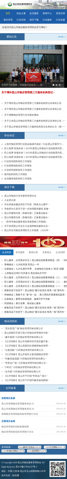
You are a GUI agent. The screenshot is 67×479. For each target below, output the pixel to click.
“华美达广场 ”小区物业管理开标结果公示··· (25, 363)
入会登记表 (10, 200)
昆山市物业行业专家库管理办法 (20, 196)
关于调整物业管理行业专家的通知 (21, 115)
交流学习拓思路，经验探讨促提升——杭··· (22, 85)
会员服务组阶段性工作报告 (18, 178)
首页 (8, 13)
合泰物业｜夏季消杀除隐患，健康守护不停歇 (27, 299)
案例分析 (33, 252)
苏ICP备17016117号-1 (26, 466)
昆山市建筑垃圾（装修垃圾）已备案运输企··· (26, 213)
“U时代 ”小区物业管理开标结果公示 (22, 367)
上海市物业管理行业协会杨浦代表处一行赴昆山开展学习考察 (35, 144)
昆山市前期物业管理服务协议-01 (17, 403)
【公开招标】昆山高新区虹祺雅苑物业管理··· (26, 345)
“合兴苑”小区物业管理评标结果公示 (22, 371)
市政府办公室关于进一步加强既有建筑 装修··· (27, 209)
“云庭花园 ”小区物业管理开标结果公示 (23, 350)
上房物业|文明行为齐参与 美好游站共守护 (25, 273)
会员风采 (6, 252)
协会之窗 (21, 13)
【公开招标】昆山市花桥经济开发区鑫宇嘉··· (26, 341)
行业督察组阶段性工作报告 (18, 165)
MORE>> (62, 37)
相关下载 (34, 20)
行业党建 (60, 20)
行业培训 (21, 20)
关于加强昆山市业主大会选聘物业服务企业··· (26, 226)
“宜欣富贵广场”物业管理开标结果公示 (23, 328)
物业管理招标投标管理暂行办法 (17, 432)
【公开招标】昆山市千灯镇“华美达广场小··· (26, 376)
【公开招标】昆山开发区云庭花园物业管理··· (26, 354)
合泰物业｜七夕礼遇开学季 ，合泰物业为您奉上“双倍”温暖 (34, 269)
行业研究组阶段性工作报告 (18, 170)
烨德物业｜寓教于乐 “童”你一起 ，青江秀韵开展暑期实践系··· (35, 294)
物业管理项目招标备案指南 (15, 426)
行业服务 (47, 20)
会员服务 (34, 13)
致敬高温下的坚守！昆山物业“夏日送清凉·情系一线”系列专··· (35, 290)
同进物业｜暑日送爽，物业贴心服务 (22, 303)
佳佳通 (15, 475)
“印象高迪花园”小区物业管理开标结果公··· (25, 358)
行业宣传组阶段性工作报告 (18, 161)
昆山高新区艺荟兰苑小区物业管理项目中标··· (26, 333)
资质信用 (60, 13)
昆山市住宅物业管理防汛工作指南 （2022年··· (27, 230)
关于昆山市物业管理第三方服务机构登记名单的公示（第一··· (34, 126)
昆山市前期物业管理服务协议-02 (17, 409)
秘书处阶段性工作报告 (15, 174)
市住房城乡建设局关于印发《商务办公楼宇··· (26, 204)
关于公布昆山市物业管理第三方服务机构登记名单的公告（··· (34, 121)
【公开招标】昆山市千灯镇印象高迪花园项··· (26, 380)
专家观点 (46, 252)
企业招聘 (60, 252)
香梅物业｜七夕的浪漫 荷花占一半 (21, 264)
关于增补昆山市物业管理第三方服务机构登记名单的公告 (32, 103)
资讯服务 (20, 252)
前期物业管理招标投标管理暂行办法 (19, 414)
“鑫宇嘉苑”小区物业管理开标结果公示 (23, 337)
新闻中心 (47, 13)
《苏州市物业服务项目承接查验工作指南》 (26, 221)
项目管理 (8, 20)
